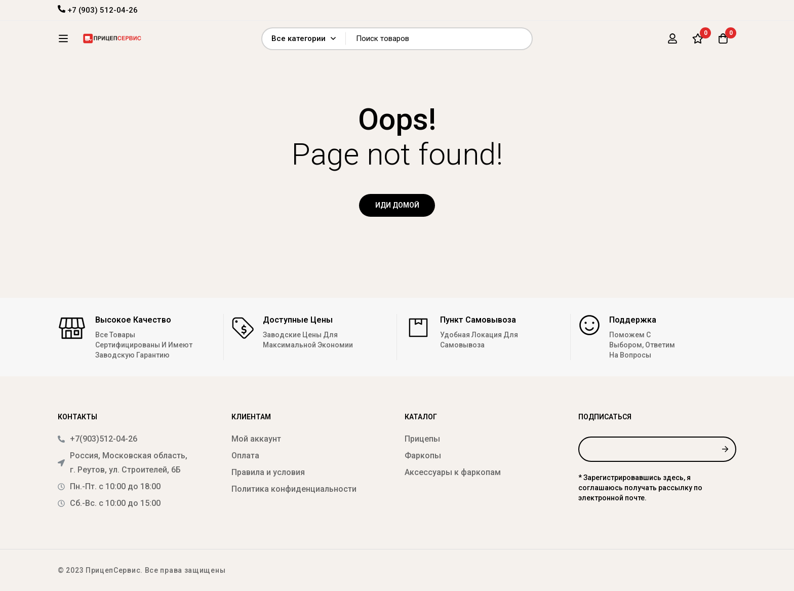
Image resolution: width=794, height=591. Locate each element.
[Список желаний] (697, 42)
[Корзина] (723, 42)
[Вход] (672, 42)
